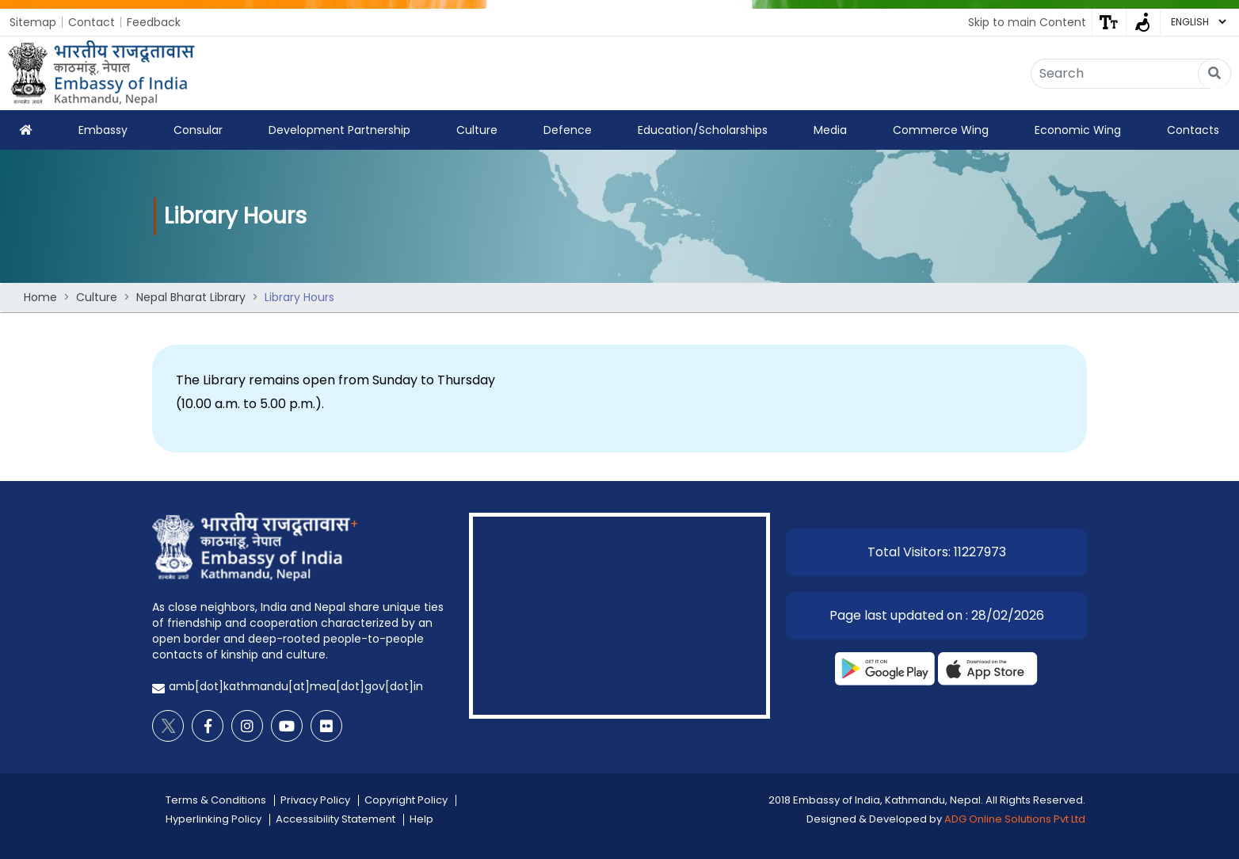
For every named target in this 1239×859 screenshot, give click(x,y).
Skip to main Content (1027, 22)
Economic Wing (1078, 130)
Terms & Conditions (216, 799)
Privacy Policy (315, 799)
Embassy (103, 130)
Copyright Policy (406, 799)
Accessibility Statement (335, 819)
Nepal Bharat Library (191, 297)
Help (421, 819)
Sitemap (33, 22)
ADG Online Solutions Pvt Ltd (1014, 819)
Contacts (1193, 130)
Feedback (154, 22)
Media (830, 130)
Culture (477, 130)
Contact (91, 22)
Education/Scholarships (703, 130)
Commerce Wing (941, 130)
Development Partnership (339, 130)
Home (40, 297)
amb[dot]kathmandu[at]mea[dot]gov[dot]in (296, 686)
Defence (567, 130)
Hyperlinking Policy (213, 819)
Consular (198, 130)
